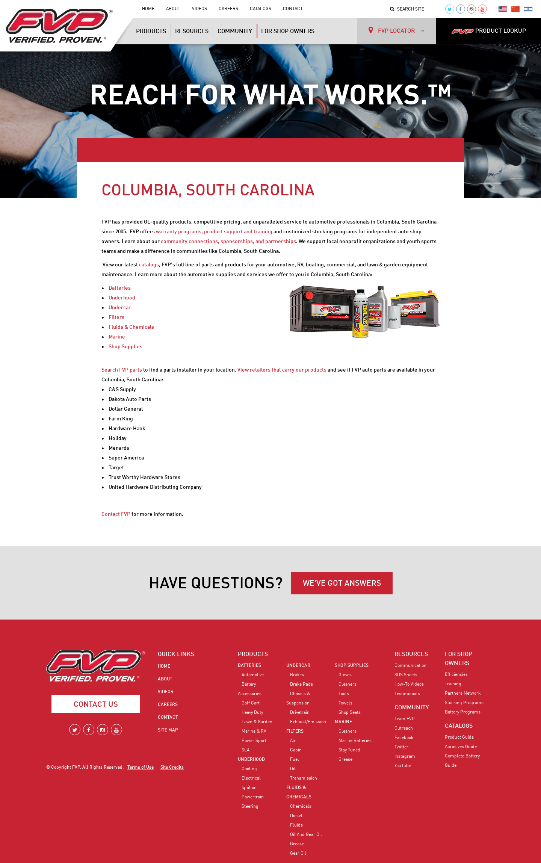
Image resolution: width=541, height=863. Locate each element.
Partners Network (463, 693)
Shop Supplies (125, 346)
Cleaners (348, 684)
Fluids (296, 825)
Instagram (404, 756)
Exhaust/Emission (308, 722)
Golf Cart (251, 703)
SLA (245, 750)
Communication (410, 665)
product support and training (238, 231)
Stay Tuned (349, 750)
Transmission (303, 778)
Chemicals (300, 806)
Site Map (168, 730)
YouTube (402, 766)
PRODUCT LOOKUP (488, 31)
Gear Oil (298, 853)
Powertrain (253, 797)
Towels (345, 703)
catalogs (149, 265)
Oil (293, 769)
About (173, 9)
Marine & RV (254, 731)
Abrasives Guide (461, 747)
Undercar (120, 307)
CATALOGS (459, 726)
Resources (192, 32)
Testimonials (407, 694)
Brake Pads (301, 684)
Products (151, 32)
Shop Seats (350, 712)
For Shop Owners (287, 32)
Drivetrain (300, 712)
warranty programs (178, 231)
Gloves (345, 675)
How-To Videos (409, 684)
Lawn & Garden (257, 722)
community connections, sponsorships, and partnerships (228, 241)
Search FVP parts (121, 370)
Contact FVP (115, 514)
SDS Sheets (405, 675)
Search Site (407, 9)
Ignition (249, 788)
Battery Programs (463, 712)
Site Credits (172, 767)
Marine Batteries (355, 741)
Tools (344, 694)
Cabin (296, 750)
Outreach (403, 728)
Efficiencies (456, 675)
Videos (199, 9)
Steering (250, 806)
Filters (116, 317)
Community (235, 32)
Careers (228, 9)
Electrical (251, 778)
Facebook (403, 738)
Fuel (294, 759)
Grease (297, 844)
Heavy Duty (252, 712)
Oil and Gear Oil (306, 835)
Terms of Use (140, 767)
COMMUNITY (411, 708)
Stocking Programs (464, 703)
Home (148, 9)
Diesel (296, 816)
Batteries (120, 288)
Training (453, 684)
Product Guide (459, 737)
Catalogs (260, 9)
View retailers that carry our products (281, 370)
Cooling (249, 769)
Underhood (122, 298)
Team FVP (404, 719)
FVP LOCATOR (397, 30)
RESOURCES (411, 654)
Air (293, 741)
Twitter (401, 747)
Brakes (297, 675)
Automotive (253, 675)
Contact (293, 9)
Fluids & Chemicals (131, 327)
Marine (117, 337)
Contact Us (96, 705)
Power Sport (254, 741)
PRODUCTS (253, 654)
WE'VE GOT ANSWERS (342, 584)
